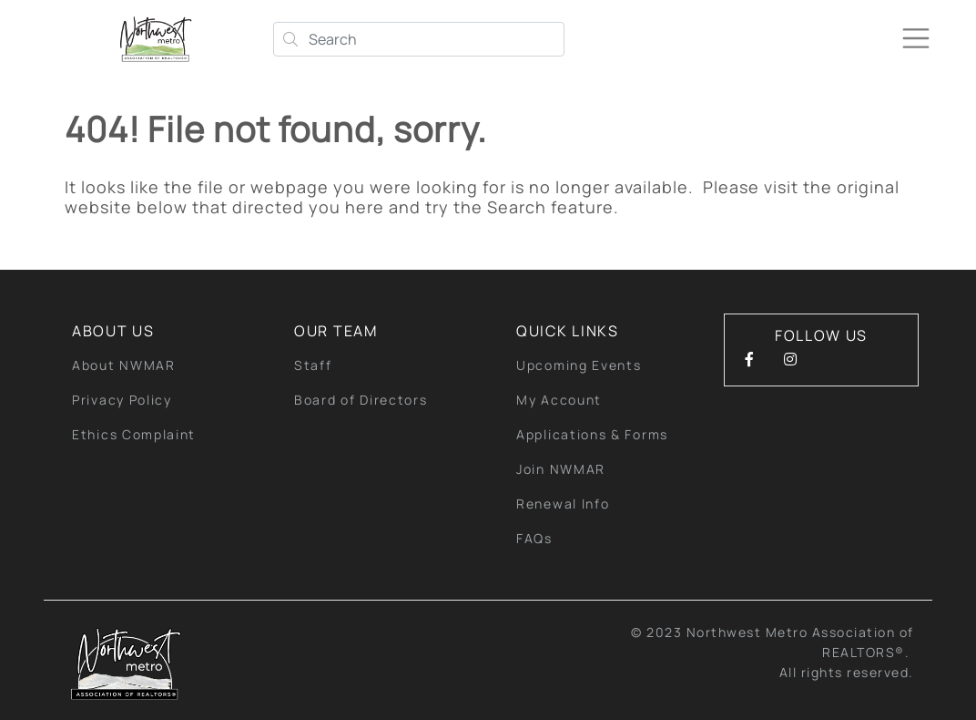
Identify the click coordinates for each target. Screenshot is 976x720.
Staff (313, 365)
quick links (567, 331)
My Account (559, 399)
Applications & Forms (592, 434)
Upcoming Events (579, 365)
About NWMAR (124, 365)
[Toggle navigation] (916, 38)
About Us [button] (113, 331)
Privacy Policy (122, 399)
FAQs (534, 538)
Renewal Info (562, 503)
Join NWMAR (560, 469)
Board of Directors (361, 399)
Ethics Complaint (134, 434)
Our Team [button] (336, 331)
